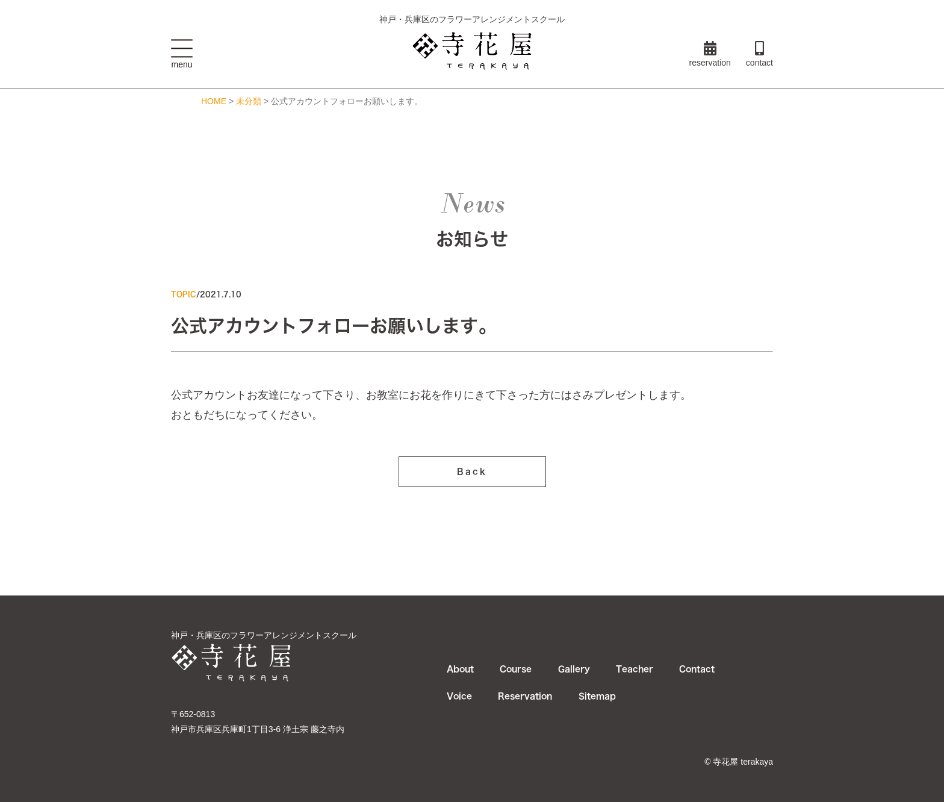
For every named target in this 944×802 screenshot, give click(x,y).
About (460, 669)
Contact (697, 669)
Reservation (525, 696)
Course (516, 669)
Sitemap (597, 696)
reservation (710, 54)
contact (759, 54)
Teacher (634, 669)
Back (471, 475)
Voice (459, 696)
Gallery (574, 669)
